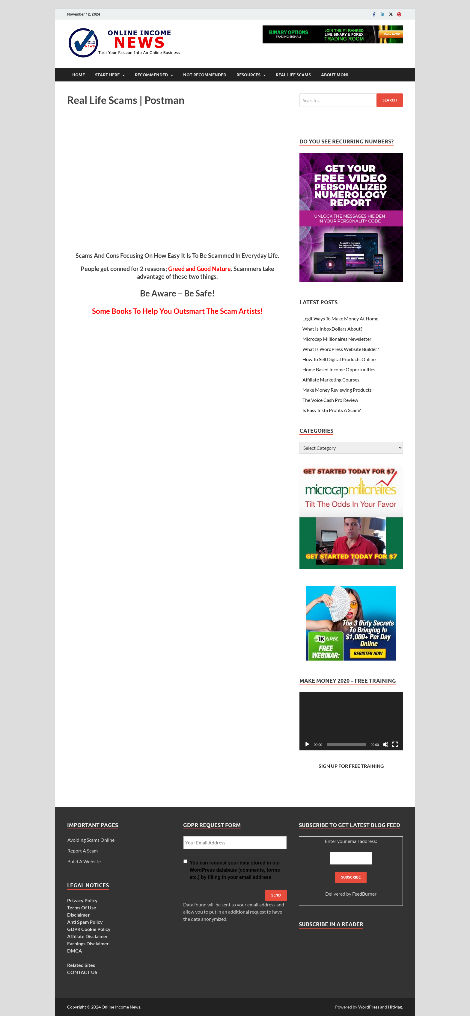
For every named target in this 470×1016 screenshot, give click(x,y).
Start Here (107, 74)
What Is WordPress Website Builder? (340, 349)
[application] (351, 721)
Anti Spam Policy (85, 922)
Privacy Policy (82, 900)
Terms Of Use (81, 907)
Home (78, 74)
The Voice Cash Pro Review (330, 400)
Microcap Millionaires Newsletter (336, 339)
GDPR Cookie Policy (89, 929)
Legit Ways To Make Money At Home (340, 318)
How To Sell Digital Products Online (339, 359)
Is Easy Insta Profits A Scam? (331, 410)
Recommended (151, 74)
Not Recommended (204, 74)
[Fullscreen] (395, 744)
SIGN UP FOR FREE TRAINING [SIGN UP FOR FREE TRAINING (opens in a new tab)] (351, 766)
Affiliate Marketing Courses (330, 379)
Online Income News (121, 1006)
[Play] (307, 744)
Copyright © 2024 (84, 1006)
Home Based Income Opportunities (338, 369)
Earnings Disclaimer (88, 943)
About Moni (334, 74)
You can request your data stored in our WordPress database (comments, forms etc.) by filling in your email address (235, 870)
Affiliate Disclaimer (87, 936)
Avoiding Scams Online (91, 840)
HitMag (395, 1006)
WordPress (368, 1006)
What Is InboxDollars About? (332, 328)
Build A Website (84, 861)
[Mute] (385, 744)
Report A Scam (82, 850)
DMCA (74, 950)
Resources (248, 74)
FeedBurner (364, 894)
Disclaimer (78, 914)
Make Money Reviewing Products (337, 390)
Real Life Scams (293, 74)
